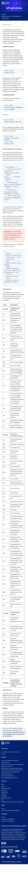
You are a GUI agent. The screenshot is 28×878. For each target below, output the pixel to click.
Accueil (3, 14)
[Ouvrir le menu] (26, 3)
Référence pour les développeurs (11, 16)
